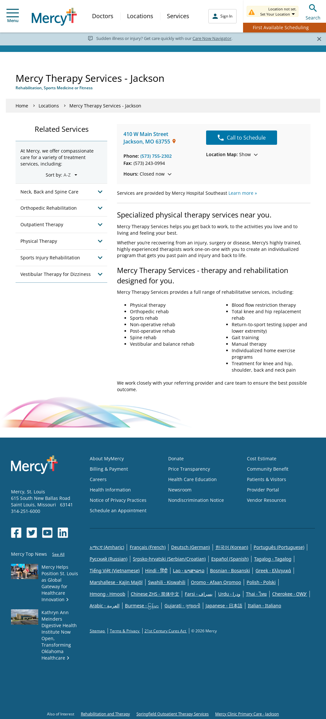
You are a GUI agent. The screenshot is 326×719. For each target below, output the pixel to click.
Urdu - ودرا (229, 594)
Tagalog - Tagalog (272, 559)
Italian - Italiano (264, 605)
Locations (140, 16)
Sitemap (98, 631)
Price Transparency (189, 469)
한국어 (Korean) (231, 547)
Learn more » (242, 193)
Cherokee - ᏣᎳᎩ (289, 594)
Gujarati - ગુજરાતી (182, 605)
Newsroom (180, 490)
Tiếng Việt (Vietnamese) (115, 570)
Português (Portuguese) (279, 547)
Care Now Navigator (211, 38)
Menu (12, 16)
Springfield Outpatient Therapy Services (172, 714)
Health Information (110, 490)
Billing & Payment (109, 469)
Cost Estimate (261, 458)
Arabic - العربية (105, 605)
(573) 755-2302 (156, 156)
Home (22, 106)
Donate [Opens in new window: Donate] (176, 458)
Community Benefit (267, 469)
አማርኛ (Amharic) (107, 547)
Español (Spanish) (230, 559)
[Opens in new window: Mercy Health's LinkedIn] (63, 532)
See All (58, 554)
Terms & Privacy (125, 631)
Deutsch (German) (190, 547)
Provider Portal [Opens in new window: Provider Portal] (263, 490)
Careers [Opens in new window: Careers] (98, 479)
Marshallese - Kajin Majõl (116, 582)
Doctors (102, 16)
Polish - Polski (261, 582)
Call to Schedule (242, 137)
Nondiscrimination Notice (196, 500)
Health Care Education (192, 479)
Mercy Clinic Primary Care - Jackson (247, 714)
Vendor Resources (266, 500)
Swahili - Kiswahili (166, 582)
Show (232, 154)
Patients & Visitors (266, 479)
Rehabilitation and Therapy (105, 714)
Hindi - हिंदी (156, 570)
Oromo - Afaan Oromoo (216, 582)
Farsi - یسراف (199, 594)
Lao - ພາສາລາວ (188, 570)
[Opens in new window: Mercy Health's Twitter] (32, 532)
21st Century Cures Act (166, 631)
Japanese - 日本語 (224, 605)
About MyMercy (107, 458)
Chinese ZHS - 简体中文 (155, 594)
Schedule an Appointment (118, 510)
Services (178, 16)
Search (313, 11)
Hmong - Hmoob (107, 594)
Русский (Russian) (109, 559)
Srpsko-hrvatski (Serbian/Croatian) (169, 559)
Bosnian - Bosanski (230, 570)
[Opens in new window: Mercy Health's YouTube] (47, 532)
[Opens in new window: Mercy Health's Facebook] (16, 532)
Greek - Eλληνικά (273, 570)
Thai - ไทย (256, 594)
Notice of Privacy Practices (118, 500)
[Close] (319, 38)
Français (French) (148, 547)
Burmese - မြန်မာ (142, 605)
